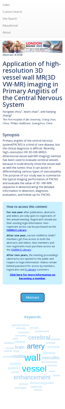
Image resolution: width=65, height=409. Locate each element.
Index (6, 5)
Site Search (10, 19)
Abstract (32, 297)
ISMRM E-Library (17, 230)
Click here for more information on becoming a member (32, 276)
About (7, 32)
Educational (10, 25)
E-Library (30, 269)
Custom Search (12, 12)
